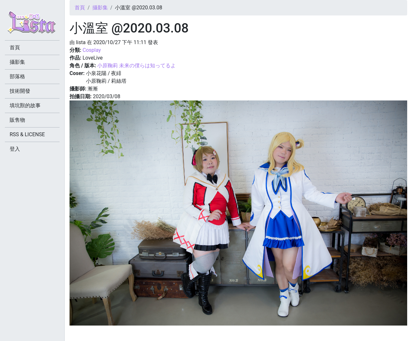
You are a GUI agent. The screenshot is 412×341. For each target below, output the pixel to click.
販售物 (17, 120)
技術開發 (20, 91)
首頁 (80, 8)
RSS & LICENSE (27, 134)
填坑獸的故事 (25, 105)
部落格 (17, 76)
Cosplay (91, 50)
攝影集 (100, 8)
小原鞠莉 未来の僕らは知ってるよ (136, 65)
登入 (15, 149)
